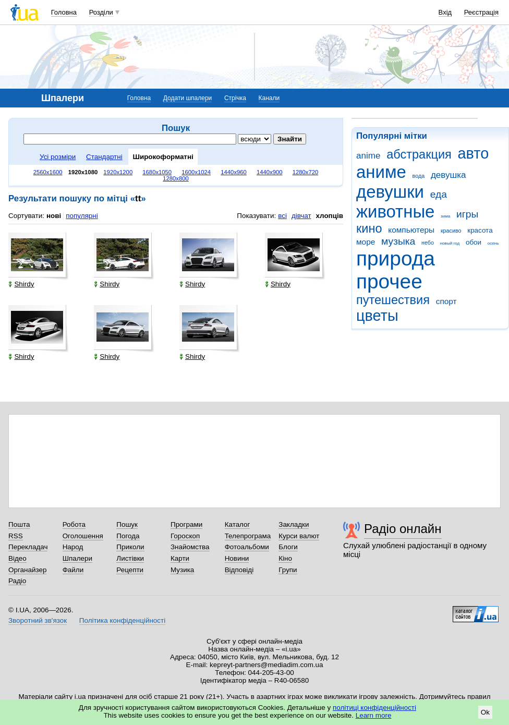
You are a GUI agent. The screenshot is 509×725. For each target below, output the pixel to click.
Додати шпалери (187, 98)
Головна (64, 12)
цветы (377, 315)
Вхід (445, 12)
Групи (287, 570)
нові (53, 216)
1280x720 (306, 172)
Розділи (101, 12)
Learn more (374, 715)
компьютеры (411, 229)
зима (445, 216)
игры (467, 214)
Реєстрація (481, 12)
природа (395, 258)
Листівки (130, 558)
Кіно (285, 558)
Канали (269, 98)
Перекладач (27, 547)
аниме (381, 172)
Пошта (19, 524)
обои (473, 242)
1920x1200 (117, 172)
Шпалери (77, 558)
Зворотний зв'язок (37, 620)
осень (493, 243)
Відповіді (239, 570)
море (365, 241)
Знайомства (190, 547)
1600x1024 (196, 172)
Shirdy (21, 284)
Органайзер (27, 570)
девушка (448, 175)
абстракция (419, 154)
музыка (398, 241)
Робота (74, 524)
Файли (73, 570)
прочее (389, 281)
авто (473, 153)
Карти (180, 558)
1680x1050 (157, 172)
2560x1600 (48, 172)
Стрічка (235, 98)
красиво (451, 230)
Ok (485, 712)
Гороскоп (185, 536)
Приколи (130, 547)
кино (369, 228)
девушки (390, 191)
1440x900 (270, 172)
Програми (186, 524)
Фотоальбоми (247, 547)
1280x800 (176, 178)
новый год (449, 243)
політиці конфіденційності (374, 707)
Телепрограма (248, 536)
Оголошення (83, 536)
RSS (15, 536)
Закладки (293, 524)
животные (395, 211)
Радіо (17, 581)
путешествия (393, 300)
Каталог (237, 524)
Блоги (288, 547)
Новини (237, 558)
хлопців (329, 216)
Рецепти (129, 570)
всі (282, 216)
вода (419, 176)
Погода (127, 536)
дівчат (301, 216)
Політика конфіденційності (122, 620)
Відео (17, 558)
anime (368, 156)
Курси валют (298, 536)
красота (479, 230)
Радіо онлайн (403, 529)
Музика (182, 570)
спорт (446, 301)
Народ (73, 547)
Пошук (127, 524)
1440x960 (234, 172)
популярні (82, 216)
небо (427, 242)
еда (438, 194)
